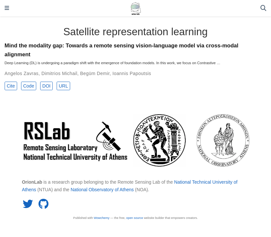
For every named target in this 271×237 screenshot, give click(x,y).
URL (63, 86)
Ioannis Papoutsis (131, 73)
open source (134, 218)
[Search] (263, 8)
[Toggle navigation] (7, 8)
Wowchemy (102, 218)
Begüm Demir (94, 73)
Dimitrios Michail (59, 73)
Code (28, 86)
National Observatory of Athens (102, 189)
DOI (46, 86)
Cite (11, 86)
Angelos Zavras (22, 73)
